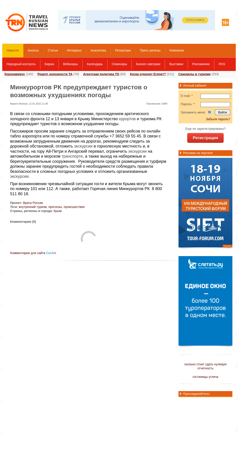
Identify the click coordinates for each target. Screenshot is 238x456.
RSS (222, 64)
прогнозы (55, 207)
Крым (58, 211)
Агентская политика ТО (101, 74)
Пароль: (188, 104)
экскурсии (83, 146)
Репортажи (123, 50)
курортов (127, 119)
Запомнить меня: (193, 112)
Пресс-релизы (150, 50)
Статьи (53, 50)
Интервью (74, 50)
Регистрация (205, 138)
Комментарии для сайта (33, 253)
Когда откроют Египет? (148, 74)
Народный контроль (21, 64)
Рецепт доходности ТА (55, 74)
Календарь (95, 64)
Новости (13, 50)
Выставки (176, 64)
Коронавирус (14, 74)
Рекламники (201, 64)
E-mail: (187, 96)
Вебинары (70, 64)
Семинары (119, 64)
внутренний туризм (33, 207)
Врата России (33, 203)
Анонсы (33, 50)
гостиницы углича (205, 377)
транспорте (72, 156)
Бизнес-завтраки (148, 64)
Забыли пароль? (218, 119)
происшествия (74, 207)
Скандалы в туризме (194, 74)
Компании (177, 50)
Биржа (49, 64)
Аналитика (98, 50)
